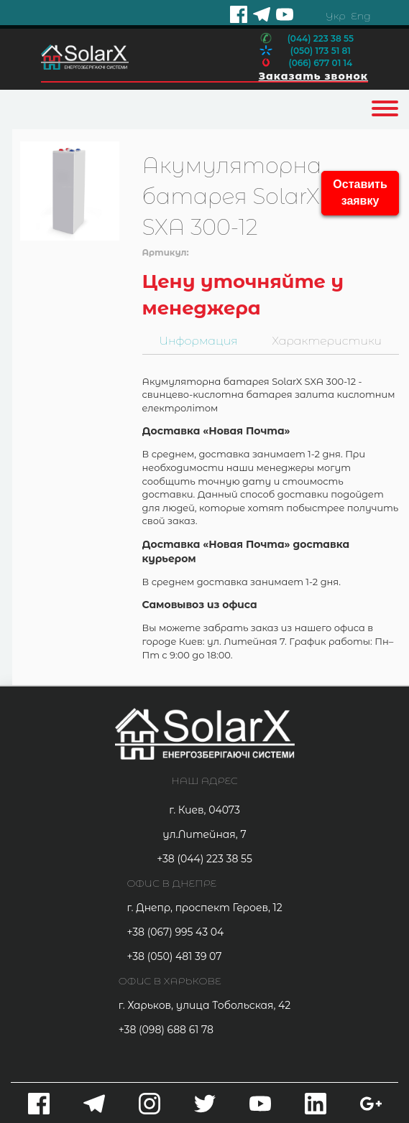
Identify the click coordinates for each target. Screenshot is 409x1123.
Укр (336, 15)
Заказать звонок (313, 76)
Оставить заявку (360, 192)
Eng (360, 15)
